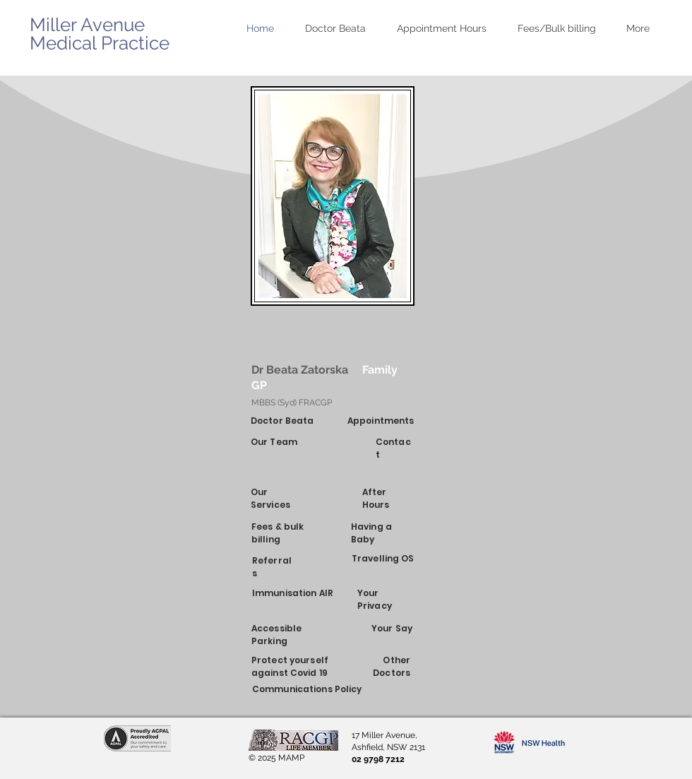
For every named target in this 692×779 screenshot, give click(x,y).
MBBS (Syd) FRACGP (291, 403)
